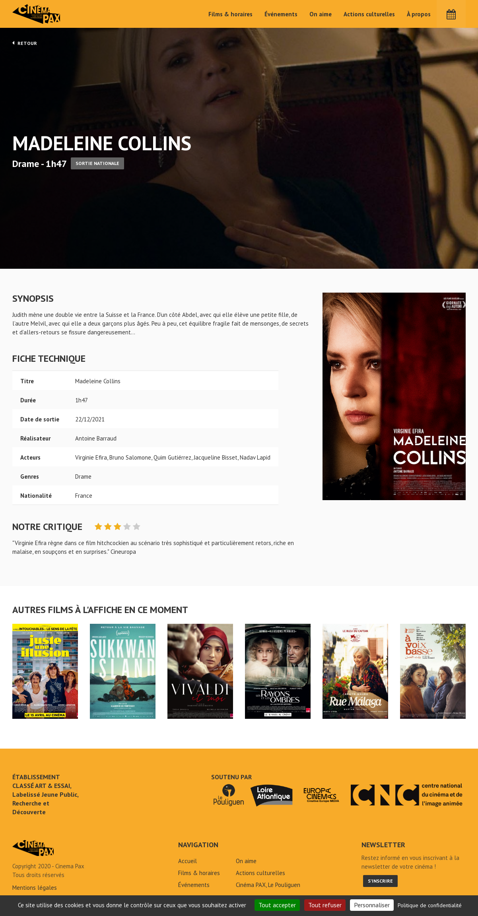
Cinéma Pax (36, 14)
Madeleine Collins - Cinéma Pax (33, 848)
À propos (419, 14)
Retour (24, 43)
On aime (320, 14)
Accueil (187, 861)
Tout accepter (277, 905)
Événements (280, 14)
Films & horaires (230, 14)
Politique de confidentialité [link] (430, 905)
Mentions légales (34, 887)
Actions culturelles (369, 14)
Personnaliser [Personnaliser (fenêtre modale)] (372, 905)
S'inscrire (380, 881)
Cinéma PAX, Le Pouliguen (268, 885)
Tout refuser (325, 905)
